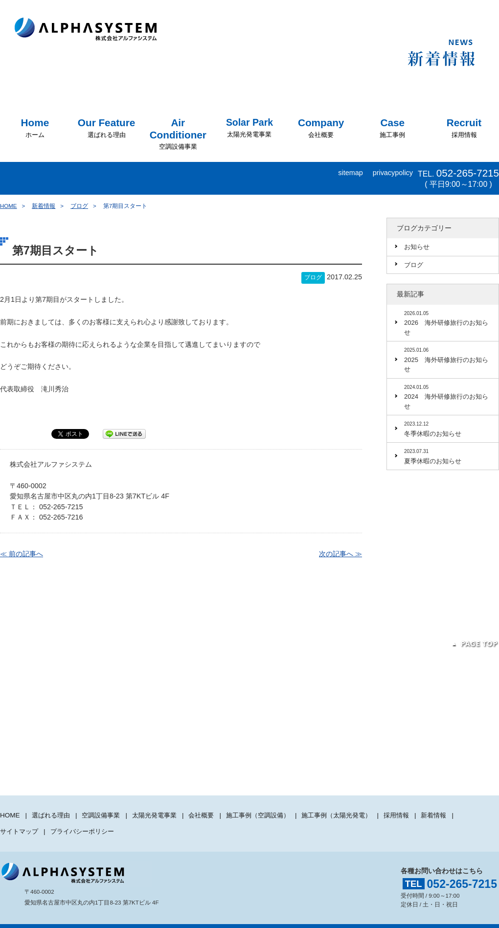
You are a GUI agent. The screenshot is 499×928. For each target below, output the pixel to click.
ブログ (79, 206)
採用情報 (464, 127)
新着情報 (43, 206)
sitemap (350, 173)
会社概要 (321, 127)
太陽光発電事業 (249, 127)
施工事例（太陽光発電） (356, 812)
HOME (8, 206)
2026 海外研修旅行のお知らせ (449, 322)
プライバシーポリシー (87, 822)
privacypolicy (393, 173)
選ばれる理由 (106, 127)
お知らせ (417, 246)
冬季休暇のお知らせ (449, 428)
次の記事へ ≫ (340, 553)
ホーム (35, 127)
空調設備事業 (178, 133)
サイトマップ (20, 822)
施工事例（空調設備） (272, 812)
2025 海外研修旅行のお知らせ (449, 359)
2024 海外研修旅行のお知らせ (449, 396)
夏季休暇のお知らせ (449, 456)
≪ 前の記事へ (21, 553)
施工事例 (392, 127)
